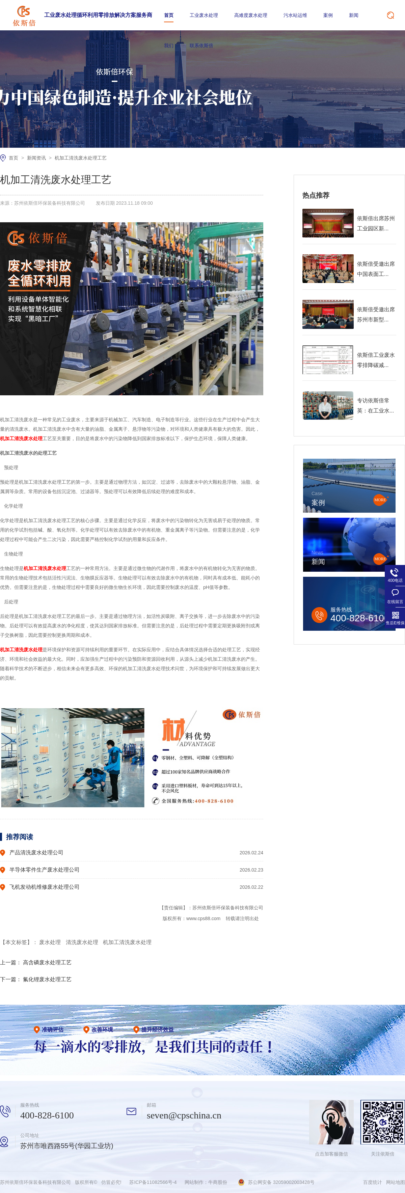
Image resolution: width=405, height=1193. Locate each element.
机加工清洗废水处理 (127, 942)
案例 (328, 15)
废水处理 (50, 942)
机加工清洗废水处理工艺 (81, 158)
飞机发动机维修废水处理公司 (44, 887)
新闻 (353, 15)
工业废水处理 (204, 15)
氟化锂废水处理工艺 (47, 979)
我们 (168, 45)
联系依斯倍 (201, 45)
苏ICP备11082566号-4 (153, 1182)
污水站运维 (295, 15)
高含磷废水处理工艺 (47, 962)
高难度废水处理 (250, 15)
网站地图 (395, 1182)
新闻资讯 (37, 158)
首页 (168, 15)
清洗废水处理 (83, 942)
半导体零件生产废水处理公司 (44, 870)
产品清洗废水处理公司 (36, 852)
